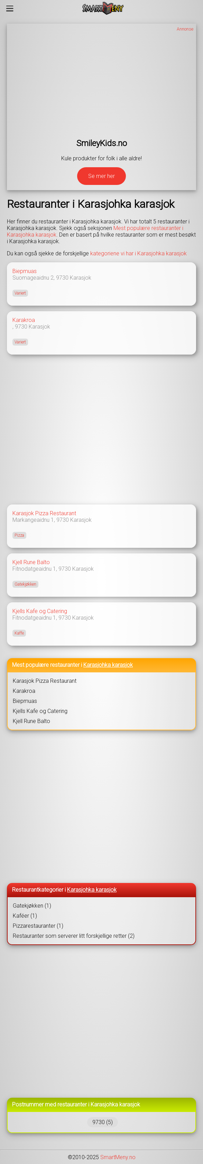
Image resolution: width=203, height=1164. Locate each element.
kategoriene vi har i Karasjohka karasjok (138, 253)
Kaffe (19, 633)
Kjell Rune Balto (31, 562)
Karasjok (80, 277)
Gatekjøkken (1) (32, 905)
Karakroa (23, 320)
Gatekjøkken (25, 584)
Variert (20, 293)
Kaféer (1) (25, 915)
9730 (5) (102, 1122)
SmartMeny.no (118, 1157)
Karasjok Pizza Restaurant (44, 513)
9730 (62, 277)
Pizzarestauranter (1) (38, 926)
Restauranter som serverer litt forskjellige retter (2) (74, 936)
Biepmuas (24, 271)
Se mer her (101, 176)
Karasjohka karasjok (108, 665)
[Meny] (10, 8)
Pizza (19, 535)
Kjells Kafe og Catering (39, 611)
